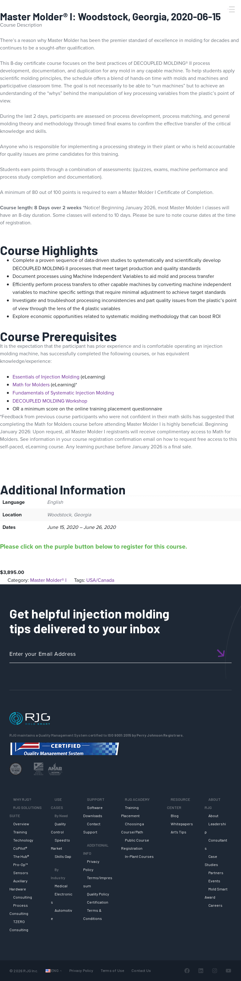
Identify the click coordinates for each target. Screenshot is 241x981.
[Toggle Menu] (231, 9)
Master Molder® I (48, 580)
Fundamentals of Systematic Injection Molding (63, 392)
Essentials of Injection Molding (46, 376)
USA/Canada (100, 580)
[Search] (223, 19)
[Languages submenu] (61, 970)
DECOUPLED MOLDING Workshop (50, 400)
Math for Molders (31, 384)
